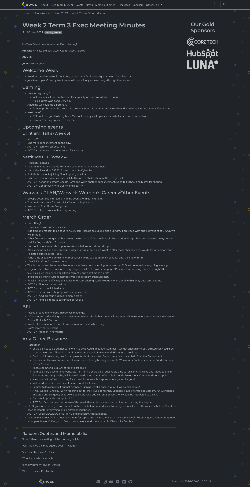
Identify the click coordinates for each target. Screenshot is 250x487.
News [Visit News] (89, 4)
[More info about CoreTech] (202, 41)
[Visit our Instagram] (105, 482)
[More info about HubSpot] (202, 53)
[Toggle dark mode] (225, 4)
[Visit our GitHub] (130, 482)
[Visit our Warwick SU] (111, 482)
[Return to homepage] (29, 4)
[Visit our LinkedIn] (124, 482)
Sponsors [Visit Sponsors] (137, 4)
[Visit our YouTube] (117, 482)
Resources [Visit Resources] (124, 4)
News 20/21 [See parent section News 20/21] (61, 13)
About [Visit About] (44, 4)
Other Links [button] (153, 4)
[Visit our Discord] (98, 482)
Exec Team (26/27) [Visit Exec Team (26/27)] (62, 4)
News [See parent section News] (27, 13)
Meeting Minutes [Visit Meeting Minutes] (105, 4)
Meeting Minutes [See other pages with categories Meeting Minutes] (53, 32)
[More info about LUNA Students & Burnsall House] (202, 65)
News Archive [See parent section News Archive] (42, 13)
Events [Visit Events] (79, 4)
